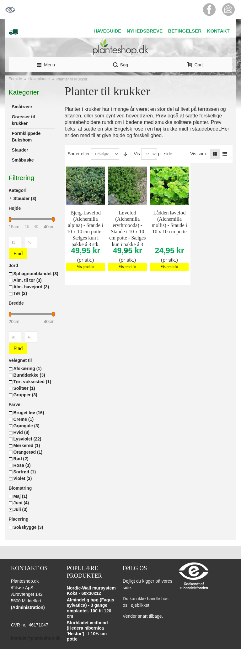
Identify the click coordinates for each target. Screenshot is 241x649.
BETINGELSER (184, 30)
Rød (21, 458)
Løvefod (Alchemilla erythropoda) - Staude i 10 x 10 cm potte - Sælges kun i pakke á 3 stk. (127, 232)
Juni (21, 502)
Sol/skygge (28, 527)
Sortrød (24, 471)
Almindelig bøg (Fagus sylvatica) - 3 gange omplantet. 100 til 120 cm (90, 608)
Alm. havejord (31, 286)
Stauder (24, 198)
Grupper (25, 394)
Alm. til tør (27, 280)
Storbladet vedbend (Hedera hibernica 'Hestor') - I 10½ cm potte (87, 631)
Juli (20, 509)
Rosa (22, 465)
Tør (20, 293)
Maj (20, 496)
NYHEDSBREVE (145, 30)
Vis (137, 153)
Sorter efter (79, 153)
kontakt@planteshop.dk (36, 638)
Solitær (24, 388)
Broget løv (28, 412)
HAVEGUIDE (107, 30)
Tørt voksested (32, 381)
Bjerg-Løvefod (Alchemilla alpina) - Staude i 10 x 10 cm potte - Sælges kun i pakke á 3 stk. (85, 228)
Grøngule (26, 425)
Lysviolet (27, 438)
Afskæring (27, 368)
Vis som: (198, 153)
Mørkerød (26, 445)
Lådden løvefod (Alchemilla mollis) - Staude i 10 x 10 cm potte (169, 222)
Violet (22, 478)
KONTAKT (218, 30)
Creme (23, 419)
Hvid (21, 432)
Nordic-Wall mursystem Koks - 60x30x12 (91, 590)
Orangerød (28, 452)
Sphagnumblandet (35, 273)
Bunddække (29, 375)
